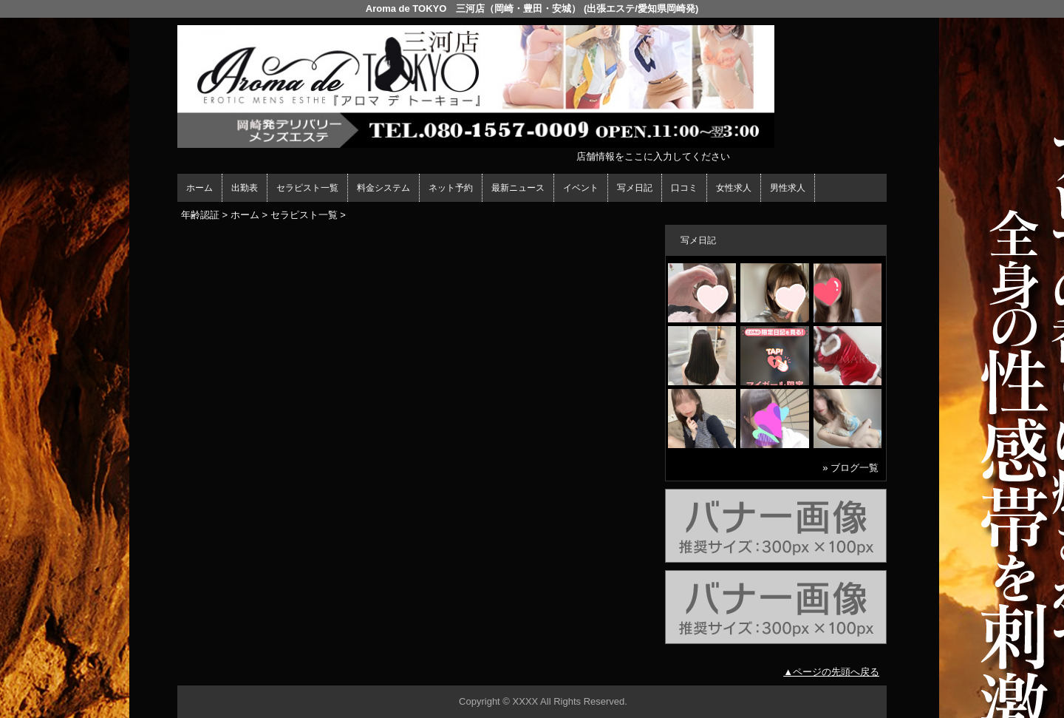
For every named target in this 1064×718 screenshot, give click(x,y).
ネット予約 (451, 188)
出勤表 (244, 188)
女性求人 (733, 188)
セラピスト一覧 (307, 188)
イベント (580, 188)
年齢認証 (200, 214)
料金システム (383, 188)
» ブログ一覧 (850, 467)
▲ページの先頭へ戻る (831, 671)
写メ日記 (634, 188)
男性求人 (787, 188)
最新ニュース (518, 188)
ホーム (199, 188)
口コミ (684, 188)
